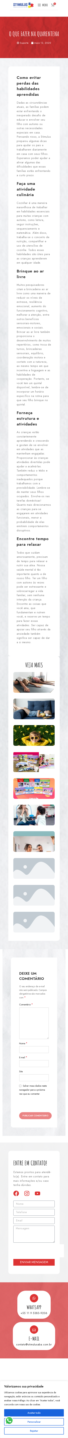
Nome (23, 1043)
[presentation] (38, 1250)
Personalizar (34, 1421)
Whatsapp (34, 1307)
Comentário (26, 1004)
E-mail (23, 1057)
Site (21, 1071)
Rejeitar (34, 1430)
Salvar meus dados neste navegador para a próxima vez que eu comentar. (33, 1089)
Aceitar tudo (34, 1412)
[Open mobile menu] (43, 5)
